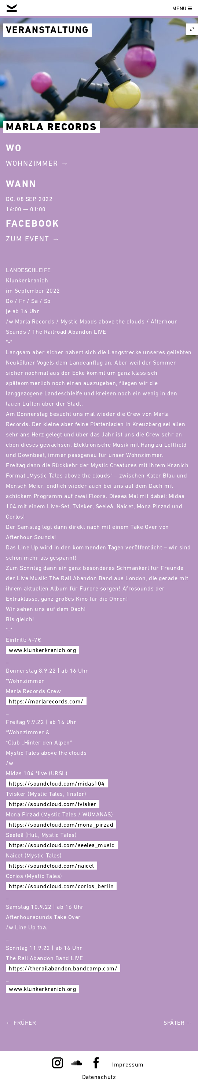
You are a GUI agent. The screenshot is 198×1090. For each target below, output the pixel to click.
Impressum (128, 1064)
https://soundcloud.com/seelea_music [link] (62, 845)
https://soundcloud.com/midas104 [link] (57, 783)
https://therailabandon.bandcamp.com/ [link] (63, 968)
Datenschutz (99, 1076)
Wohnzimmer (32, 163)
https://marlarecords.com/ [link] (46, 701)
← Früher (21, 1022)
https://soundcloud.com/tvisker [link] (52, 804)
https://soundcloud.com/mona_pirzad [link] (61, 824)
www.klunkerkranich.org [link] (42, 650)
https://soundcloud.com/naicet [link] (51, 865)
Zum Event (28, 239)
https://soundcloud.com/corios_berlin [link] (61, 886)
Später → (178, 1022)
